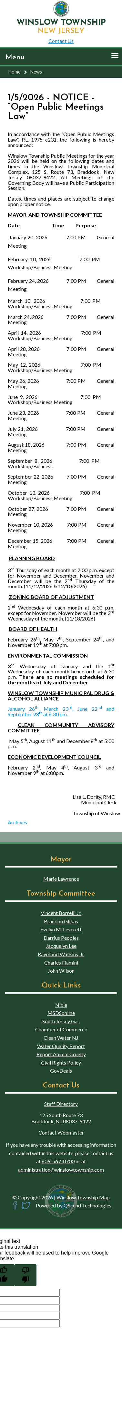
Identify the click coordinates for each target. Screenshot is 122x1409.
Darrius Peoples (61, 938)
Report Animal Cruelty (61, 1054)
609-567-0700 (58, 1161)
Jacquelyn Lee (61, 946)
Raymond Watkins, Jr (61, 954)
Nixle (61, 1005)
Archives (17, 822)
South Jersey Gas (61, 1021)
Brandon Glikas (61, 921)
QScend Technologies (87, 1205)
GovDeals (61, 1070)
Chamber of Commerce (61, 1029)
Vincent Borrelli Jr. (61, 913)
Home (14, 71)
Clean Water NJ (61, 1038)
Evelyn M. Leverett (61, 929)
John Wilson (61, 970)
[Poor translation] (25, 1275)
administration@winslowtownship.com (61, 1169)
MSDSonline (61, 1013)
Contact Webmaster (61, 1132)
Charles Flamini (61, 962)
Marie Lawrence (61, 879)
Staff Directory (61, 1104)
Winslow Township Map (83, 1197)
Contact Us (61, 41)
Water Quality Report (61, 1046)
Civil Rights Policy (61, 1062)
